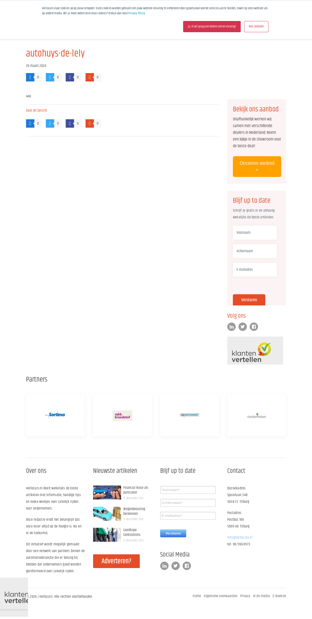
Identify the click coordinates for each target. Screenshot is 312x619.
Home (197, 596)
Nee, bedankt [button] (256, 26)
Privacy (245, 596)
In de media (261, 596)
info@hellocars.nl (239, 537)
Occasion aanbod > (257, 166)
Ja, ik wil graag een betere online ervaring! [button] (212, 26)
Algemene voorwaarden (220, 596)
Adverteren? (116, 561)
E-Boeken (279, 596)
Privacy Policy (136, 13)
